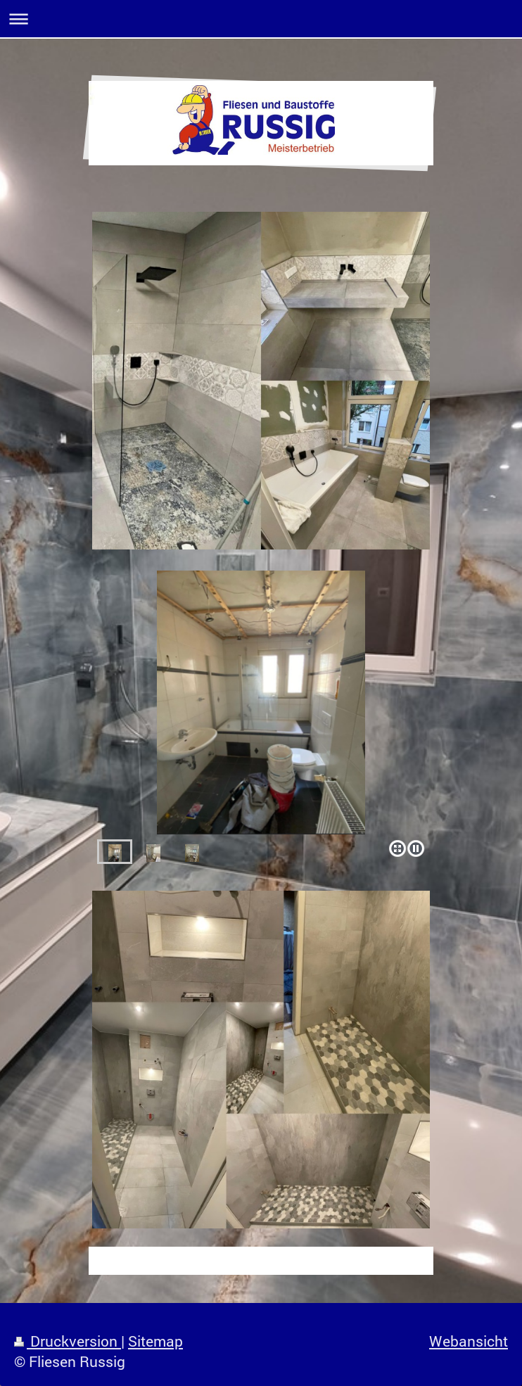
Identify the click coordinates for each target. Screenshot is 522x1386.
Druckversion (67, 1341)
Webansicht (468, 1341)
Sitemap (155, 1341)
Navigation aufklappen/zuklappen (261, 19)
